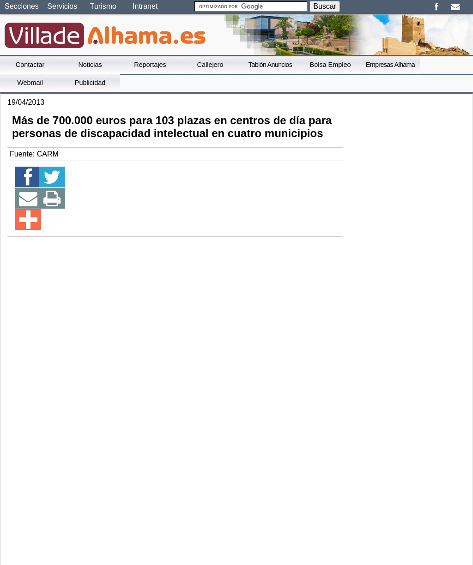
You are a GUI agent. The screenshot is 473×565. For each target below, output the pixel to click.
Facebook (436, 7)
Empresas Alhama (390, 64)
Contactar (30, 64)
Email (455, 7)
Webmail (30, 82)
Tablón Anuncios (270, 64)
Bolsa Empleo (330, 64)
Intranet (145, 6)
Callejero (210, 64)
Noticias (90, 64)
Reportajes (150, 64)
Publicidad (90, 82)
